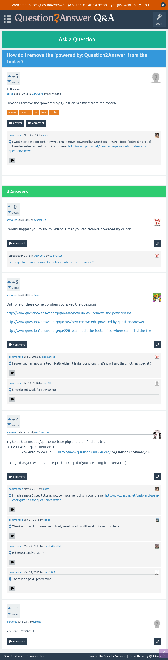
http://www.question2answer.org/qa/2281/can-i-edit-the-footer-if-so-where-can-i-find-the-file (79, 331)
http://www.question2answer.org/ (84, 452)
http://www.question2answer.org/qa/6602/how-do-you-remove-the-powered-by (69, 313)
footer (54, 112)
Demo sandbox (35, 656)
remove (12, 112)
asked (10, 93)
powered (25, 112)
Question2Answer (114, 656)
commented (16, 135)
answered (12, 220)
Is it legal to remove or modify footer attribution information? (51, 262)
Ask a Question (77, 39)
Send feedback (13, 656)
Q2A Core (37, 93)
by (36, 112)
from (43, 112)
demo (102, 5)
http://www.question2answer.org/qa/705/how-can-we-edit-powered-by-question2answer (75, 322)
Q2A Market (156, 656)
